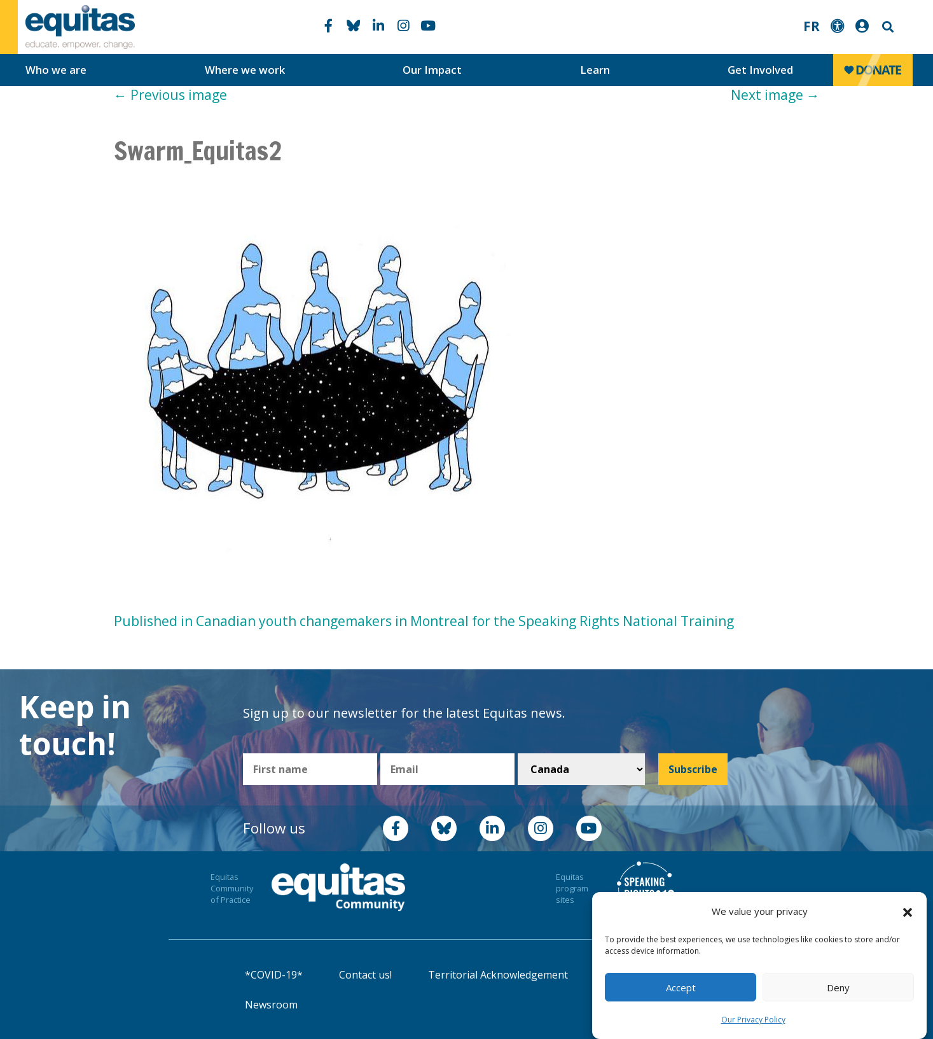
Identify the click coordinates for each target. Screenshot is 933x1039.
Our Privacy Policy (753, 1019)
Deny (838, 987)
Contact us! (365, 975)
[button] (907, 911)
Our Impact (432, 69)
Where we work (245, 69)
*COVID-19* (274, 975)
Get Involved (760, 69)
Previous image (170, 95)
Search (887, 27)
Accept (681, 987)
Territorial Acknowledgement (498, 975)
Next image (775, 95)
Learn (595, 69)
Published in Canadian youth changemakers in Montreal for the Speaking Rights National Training (424, 621)
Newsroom (271, 1005)
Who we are (55, 69)
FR (811, 26)
